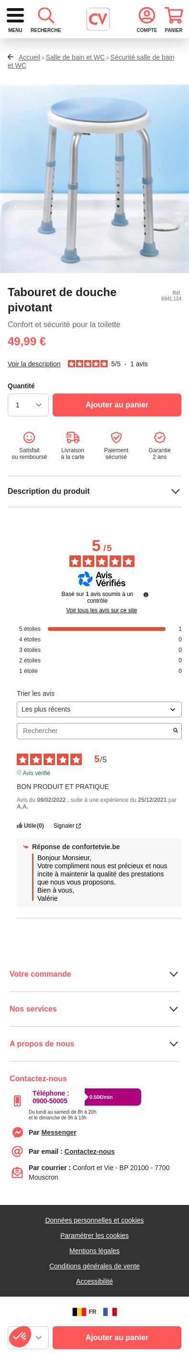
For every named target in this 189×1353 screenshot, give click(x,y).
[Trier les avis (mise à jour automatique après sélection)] (99, 745)
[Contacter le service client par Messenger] (59, 1168)
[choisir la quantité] (28, 440)
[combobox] (94, 56)
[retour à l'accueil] (79, 19)
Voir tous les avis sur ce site (101, 645)
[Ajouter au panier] (117, 440)
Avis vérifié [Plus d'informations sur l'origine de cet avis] (37, 807)
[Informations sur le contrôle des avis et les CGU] (146, 630)
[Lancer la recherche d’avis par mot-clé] (175, 766)
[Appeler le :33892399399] (62, 1148)
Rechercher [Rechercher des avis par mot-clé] (94, 766)
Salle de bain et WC (75, 92)
